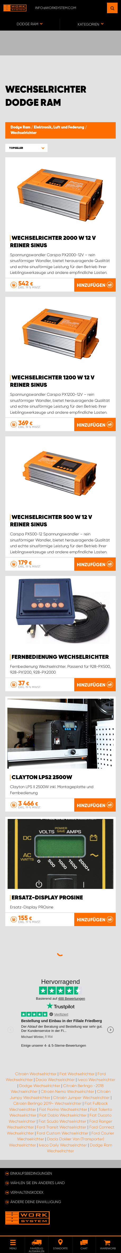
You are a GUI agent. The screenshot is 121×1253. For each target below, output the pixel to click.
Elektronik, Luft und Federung (59, 127)
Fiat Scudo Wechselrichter (62, 1121)
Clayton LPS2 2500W (42, 777)
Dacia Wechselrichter (55, 1079)
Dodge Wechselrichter (39, 1085)
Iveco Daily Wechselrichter (63, 1145)
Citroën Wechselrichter (36, 1073)
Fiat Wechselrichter (77, 1073)
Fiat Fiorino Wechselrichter (63, 1109)
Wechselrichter (23, 133)
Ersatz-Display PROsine (47, 898)
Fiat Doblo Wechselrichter (63, 1115)
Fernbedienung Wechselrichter (60, 657)
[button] (26, 148)
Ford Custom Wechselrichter (63, 1133)
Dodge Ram (21, 127)
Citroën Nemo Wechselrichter (67, 1091)
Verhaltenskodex (26, 1192)
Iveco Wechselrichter (96, 1079)
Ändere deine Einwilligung (35, 1202)
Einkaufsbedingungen (31, 1173)
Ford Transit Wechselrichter (61, 1127)
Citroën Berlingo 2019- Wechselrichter (47, 1103)
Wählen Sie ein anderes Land (37, 1183)
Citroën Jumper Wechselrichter (81, 1097)
